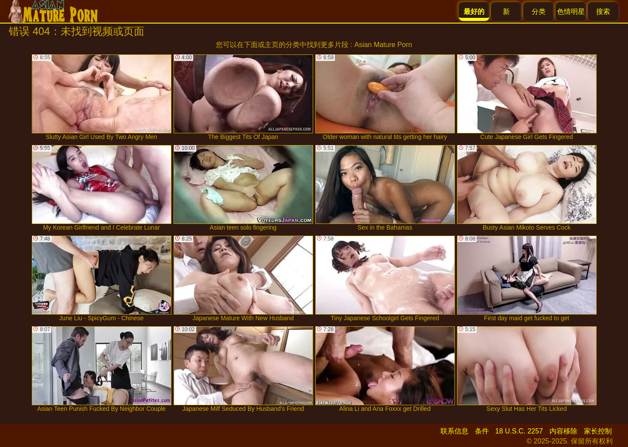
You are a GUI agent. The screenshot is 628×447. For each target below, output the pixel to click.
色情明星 (571, 11)
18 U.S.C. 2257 (519, 431)
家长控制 (598, 431)
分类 (539, 11)
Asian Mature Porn (383, 44)
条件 (482, 431)
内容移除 (563, 431)
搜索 (603, 11)
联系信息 (454, 431)
